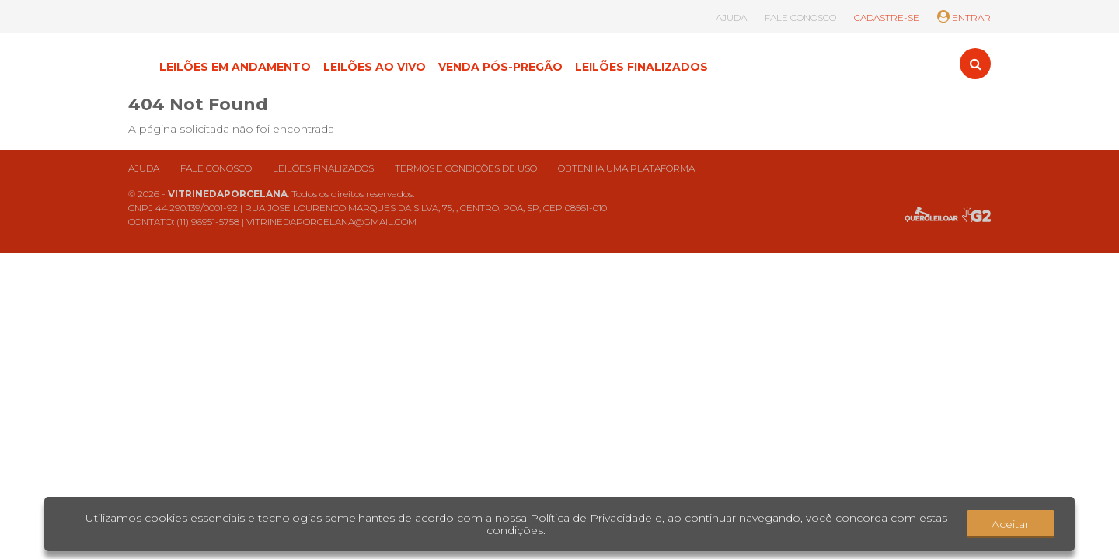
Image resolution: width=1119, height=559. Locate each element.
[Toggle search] (975, 63)
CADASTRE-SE (886, 17)
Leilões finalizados (323, 168)
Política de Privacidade (591, 518)
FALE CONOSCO (800, 17)
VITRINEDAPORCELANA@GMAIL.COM (331, 221)
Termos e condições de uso (466, 168)
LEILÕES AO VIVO (374, 67)
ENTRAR (964, 17)
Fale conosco (216, 168)
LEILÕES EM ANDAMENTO (235, 67)
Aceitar (1010, 524)
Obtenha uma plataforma (626, 168)
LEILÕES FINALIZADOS (641, 67)
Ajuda (143, 168)
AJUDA (731, 17)
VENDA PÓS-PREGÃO (500, 67)
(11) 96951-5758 (207, 221)
